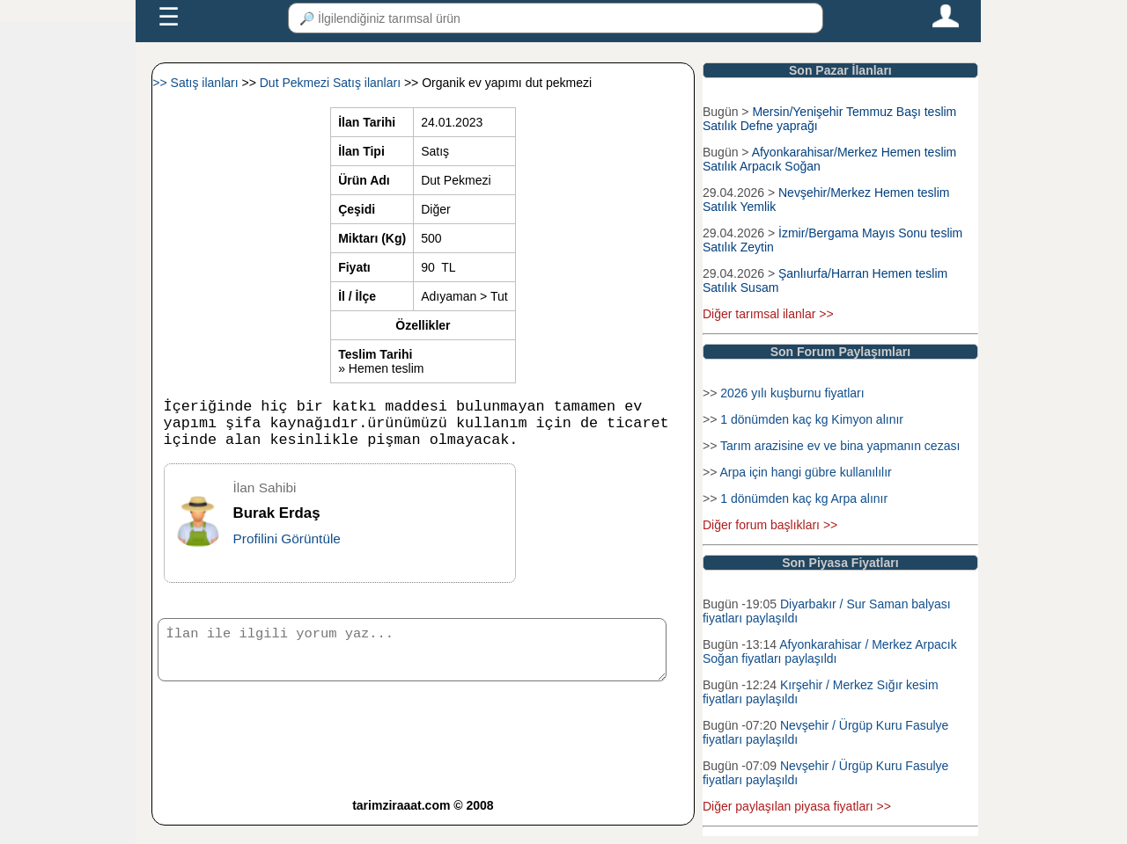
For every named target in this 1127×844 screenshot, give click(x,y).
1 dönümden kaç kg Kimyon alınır (811, 419)
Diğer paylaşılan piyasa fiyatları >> (797, 806)
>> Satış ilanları (196, 83)
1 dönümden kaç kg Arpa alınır (804, 498)
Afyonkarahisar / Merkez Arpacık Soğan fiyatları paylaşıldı (830, 651)
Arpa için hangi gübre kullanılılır (805, 472)
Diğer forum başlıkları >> (770, 525)
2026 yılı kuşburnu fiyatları (792, 393)
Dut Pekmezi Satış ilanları (332, 83)
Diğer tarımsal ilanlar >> (768, 314)
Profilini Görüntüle (287, 549)
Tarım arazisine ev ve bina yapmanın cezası (840, 446)
